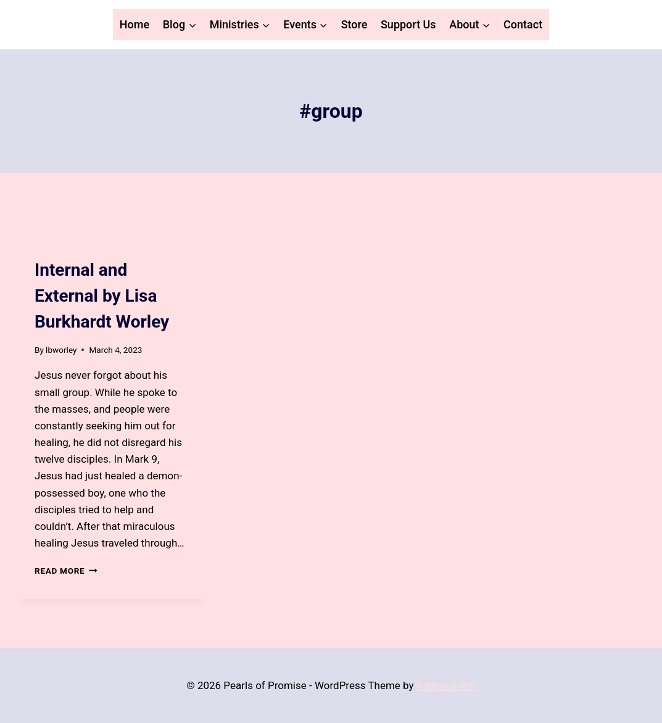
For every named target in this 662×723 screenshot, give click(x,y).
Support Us (408, 24)
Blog (44, 247)
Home (134, 24)
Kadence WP (446, 685)
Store (354, 24)
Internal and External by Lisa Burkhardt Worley (102, 296)
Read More (66, 571)
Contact (522, 24)
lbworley (61, 350)
